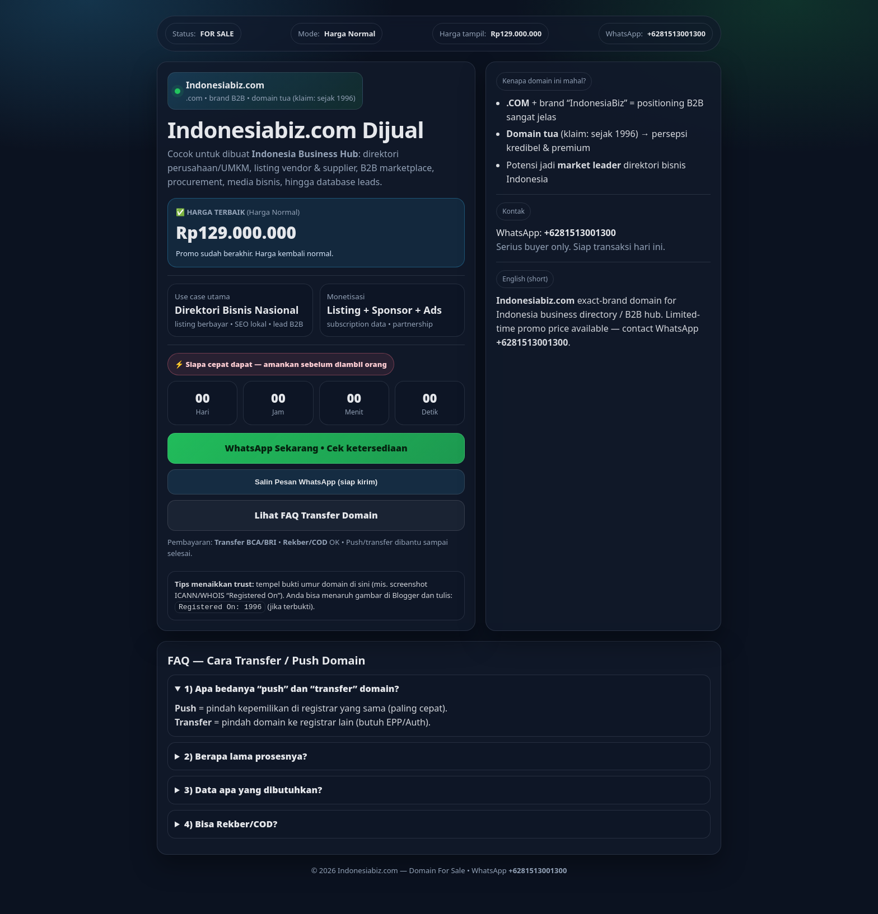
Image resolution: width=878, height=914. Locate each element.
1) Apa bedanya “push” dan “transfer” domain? (291, 687)
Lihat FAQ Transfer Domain (316, 515)
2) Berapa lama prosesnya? (245, 755)
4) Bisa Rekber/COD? (230, 823)
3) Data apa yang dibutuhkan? (253, 789)
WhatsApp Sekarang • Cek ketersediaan (316, 448)
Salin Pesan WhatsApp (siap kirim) (316, 482)
